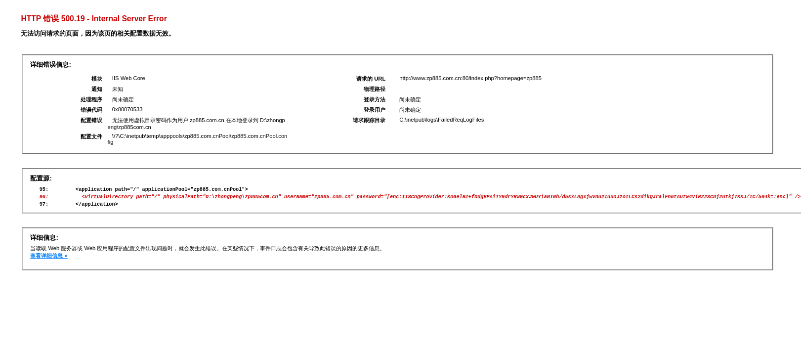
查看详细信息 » (48, 260)
